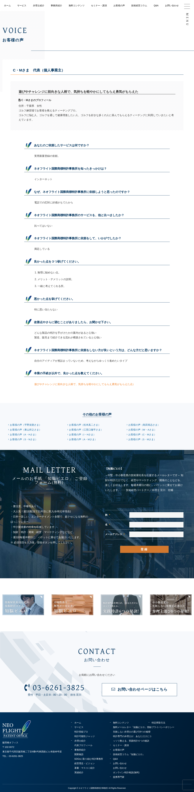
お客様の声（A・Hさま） (24, 434)
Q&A (156, 5)
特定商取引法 (158, 722)
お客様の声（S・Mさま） (142, 439)
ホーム (7, 5)
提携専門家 (118, 777)
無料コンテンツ (77, 5)
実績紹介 (78, 772)
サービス (21, 5)
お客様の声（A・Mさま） (83, 439)
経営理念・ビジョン (84, 763)
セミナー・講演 (99, 5)
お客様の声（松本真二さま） (85, 424)
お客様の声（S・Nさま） (24, 439)
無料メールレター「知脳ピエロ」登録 (132, 727)
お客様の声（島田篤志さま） (144, 424)
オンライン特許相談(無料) (126, 772)
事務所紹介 (56, 5)
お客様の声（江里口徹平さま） (86, 429)
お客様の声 (119, 5)
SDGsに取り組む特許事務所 (88, 759)
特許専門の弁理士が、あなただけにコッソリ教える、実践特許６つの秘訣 (132, 738)
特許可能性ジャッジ (84, 736)
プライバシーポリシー (163, 727)
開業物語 (78, 754)
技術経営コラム (139, 5)
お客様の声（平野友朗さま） (25, 424)
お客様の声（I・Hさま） (82, 434)
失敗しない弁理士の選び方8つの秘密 (132, 731)
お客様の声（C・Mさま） (142, 434)
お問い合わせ (172, 5)
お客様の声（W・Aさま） (142, 429)
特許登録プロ (81, 731)
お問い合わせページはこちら (139, 689)
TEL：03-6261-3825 (12, 756)
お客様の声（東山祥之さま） (25, 429)
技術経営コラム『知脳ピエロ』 (129, 754)
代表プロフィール (83, 745)
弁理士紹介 (38, 5)
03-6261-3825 (54, 688)
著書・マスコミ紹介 (84, 768)
